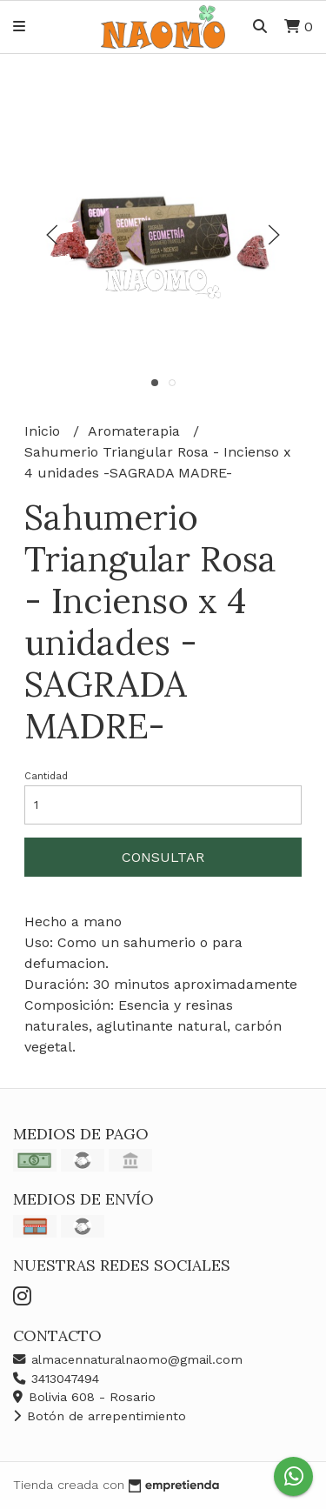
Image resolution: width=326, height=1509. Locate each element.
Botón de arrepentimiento (99, 1416)
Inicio (44, 431)
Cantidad (46, 776)
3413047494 (56, 1378)
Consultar (163, 857)
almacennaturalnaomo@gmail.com (128, 1359)
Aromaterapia (136, 431)
